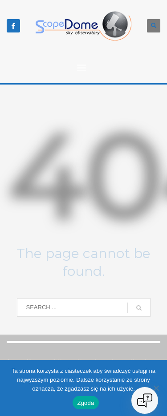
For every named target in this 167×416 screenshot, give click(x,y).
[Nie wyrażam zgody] (155, 388)
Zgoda (85, 403)
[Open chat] (144, 400)
